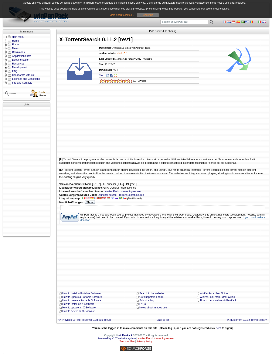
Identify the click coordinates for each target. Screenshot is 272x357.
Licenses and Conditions (26, 78)
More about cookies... (122, 15)
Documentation (20, 59)
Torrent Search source (131, 194)
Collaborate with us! (23, 75)
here (218, 328)
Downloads (18, 52)
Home (15, 40)
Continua (148, 15)
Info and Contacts (22, 82)
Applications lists (21, 56)
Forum (16, 44)
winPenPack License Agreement (123, 191)
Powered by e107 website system (117, 338)
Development (19, 67)
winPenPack (125, 335)
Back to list (163, 319)
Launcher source (107, 194)
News (15, 48)
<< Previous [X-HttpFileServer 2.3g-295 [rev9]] (84, 319)
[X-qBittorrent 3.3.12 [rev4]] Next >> (247, 319)
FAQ (14, 71)
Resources (18, 63)
